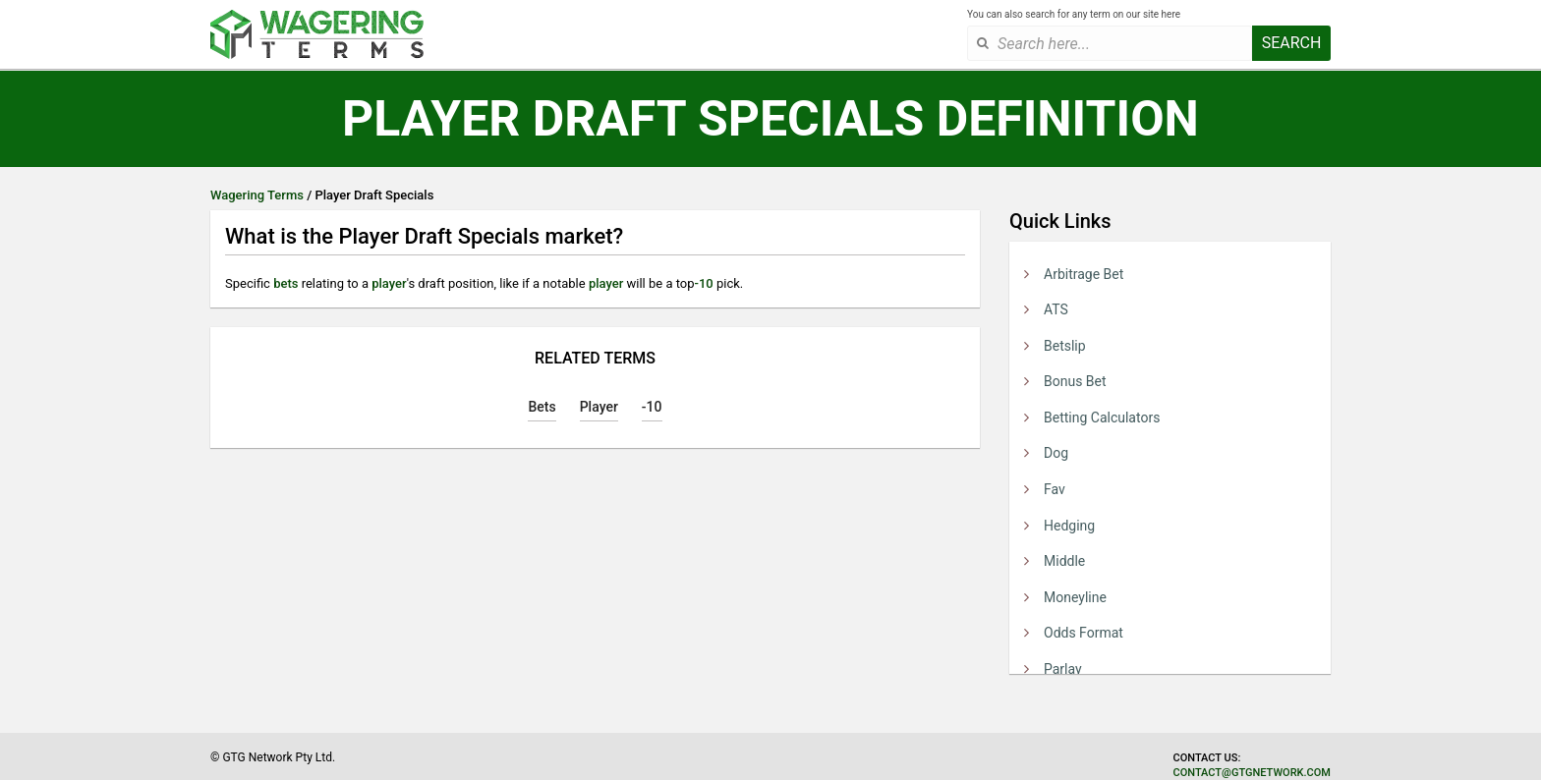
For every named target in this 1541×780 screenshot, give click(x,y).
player (388, 283)
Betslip (1065, 346)
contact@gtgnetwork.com (1252, 772)
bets (285, 283)
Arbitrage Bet (1083, 274)
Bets (541, 407)
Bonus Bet (1075, 381)
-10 (704, 283)
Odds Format (1083, 633)
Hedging (1069, 525)
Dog (1056, 453)
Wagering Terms (257, 195)
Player (599, 407)
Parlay (1063, 669)
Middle (1064, 561)
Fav (1054, 489)
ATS (1056, 309)
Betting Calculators (1102, 417)
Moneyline (1075, 597)
